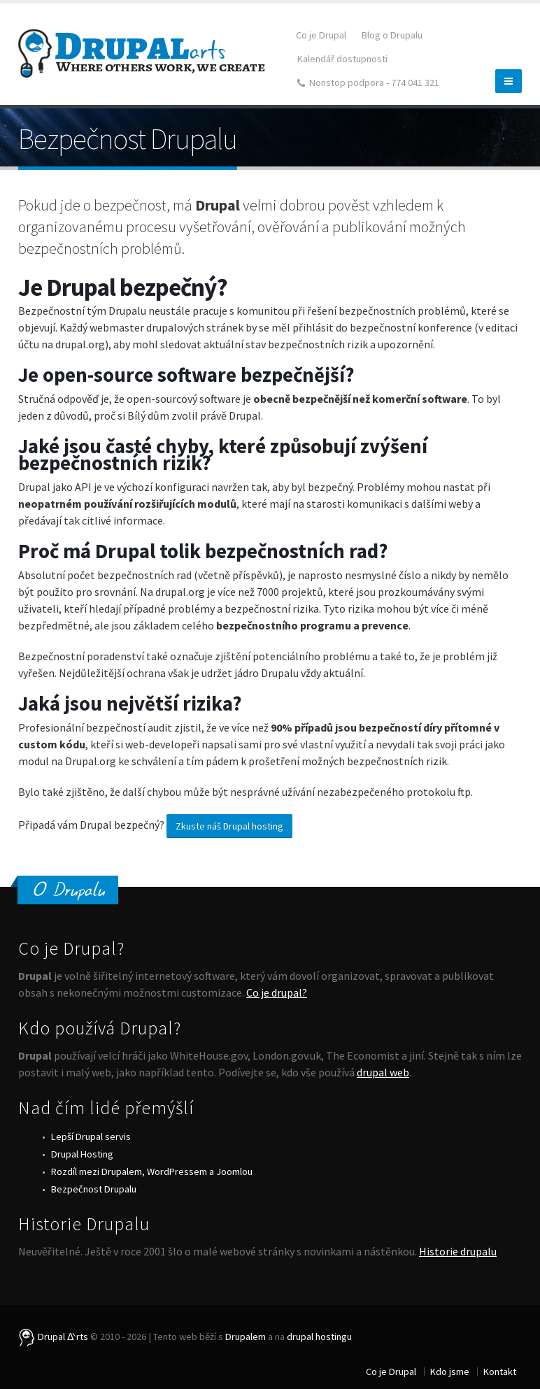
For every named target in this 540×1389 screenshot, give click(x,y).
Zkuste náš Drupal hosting (229, 826)
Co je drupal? (276, 992)
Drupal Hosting (82, 1154)
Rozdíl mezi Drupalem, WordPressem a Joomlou (152, 1171)
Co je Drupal (321, 35)
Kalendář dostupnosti (342, 58)
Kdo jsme (449, 1371)
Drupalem (245, 1336)
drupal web (383, 1072)
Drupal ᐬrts (53, 1336)
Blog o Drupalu (392, 35)
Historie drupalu (458, 1251)
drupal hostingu (319, 1336)
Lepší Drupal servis (91, 1136)
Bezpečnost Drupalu (93, 1189)
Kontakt (499, 1371)
